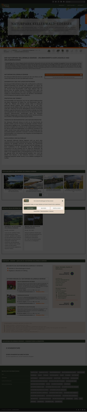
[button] (62, 201)
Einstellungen (57, 208)
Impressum (51, 211)
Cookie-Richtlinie (37, 211)
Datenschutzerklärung (44, 211)
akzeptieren (30, 208)
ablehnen (43, 208)
